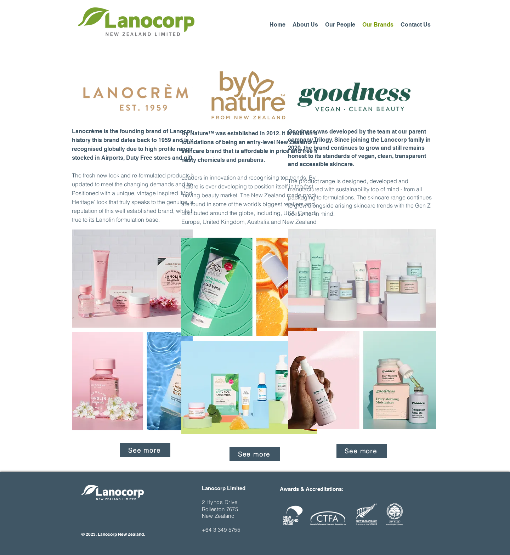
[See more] (145, 450)
